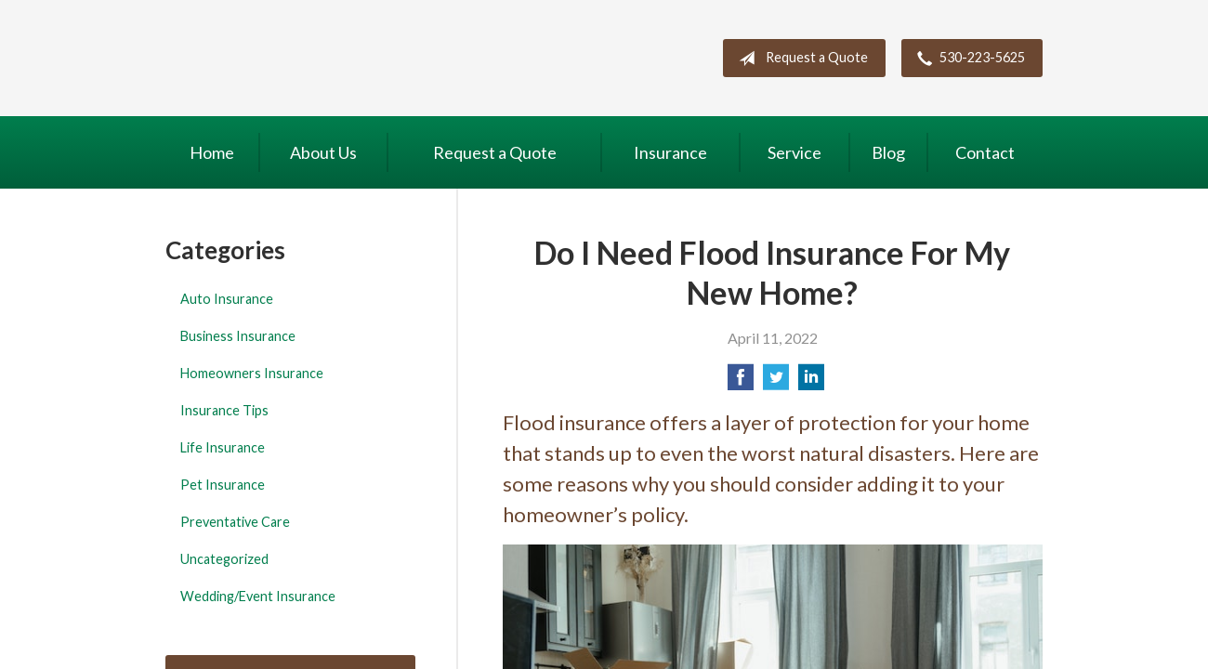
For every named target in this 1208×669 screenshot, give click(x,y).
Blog (888, 152)
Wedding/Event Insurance (257, 596)
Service (794, 152)
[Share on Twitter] (776, 382)
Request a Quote (799, 58)
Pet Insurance (222, 484)
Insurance (670, 152)
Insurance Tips (224, 410)
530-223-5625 (967, 58)
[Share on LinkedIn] (811, 382)
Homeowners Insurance (251, 373)
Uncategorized (224, 559)
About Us (323, 152)
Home (212, 152)
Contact (985, 152)
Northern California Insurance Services (317, 58)
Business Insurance (237, 336)
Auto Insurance (226, 299)
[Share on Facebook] (741, 382)
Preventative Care (235, 522)
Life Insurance (222, 447)
